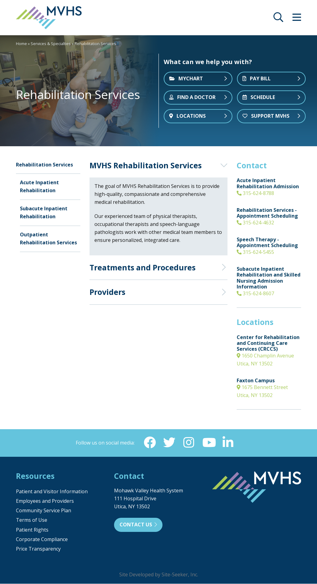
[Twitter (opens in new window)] (169, 443)
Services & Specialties (51, 43)
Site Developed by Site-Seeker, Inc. (158, 574)
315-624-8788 (255, 193)
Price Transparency (38, 549)
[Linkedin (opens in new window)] (228, 443)
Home (21, 43)
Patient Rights (32, 530)
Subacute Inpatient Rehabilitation (43, 212)
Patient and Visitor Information (52, 491)
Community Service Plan (43, 510)
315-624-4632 (255, 222)
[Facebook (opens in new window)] (149, 443)
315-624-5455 (255, 252)
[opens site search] (278, 19)
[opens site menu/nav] (296, 19)
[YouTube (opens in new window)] (208, 443)
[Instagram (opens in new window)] (189, 443)
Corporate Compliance (42, 539)
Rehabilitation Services (44, 164)
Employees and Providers (45, 501)
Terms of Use (31, 520)
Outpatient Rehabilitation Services (48, 238)
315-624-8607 (255, 293)
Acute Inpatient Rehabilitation (39, 186)
